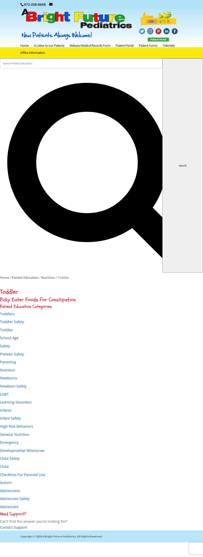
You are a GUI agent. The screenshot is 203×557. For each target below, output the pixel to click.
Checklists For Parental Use (22, 489)
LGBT (4, 409)
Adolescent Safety (15, 513)
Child (4, 481)
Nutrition (7, 384)
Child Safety (10, 473)
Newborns (8, 392)
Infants (5, 425)
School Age (9, 352)
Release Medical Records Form (90, 60)
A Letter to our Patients (49, 60)
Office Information (32, 68)
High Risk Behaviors (16, 441)
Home (24, 60)
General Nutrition (14, 449)
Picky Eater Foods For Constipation (38, 314)
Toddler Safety (12, 336)
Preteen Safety (12, 368)
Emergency (9, 457)
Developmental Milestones (22, 465)
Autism (6, 497)
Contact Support (13, 542)
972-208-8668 (35, 4)
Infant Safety (10, 432)
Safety (5, 360)
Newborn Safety (13, 400)
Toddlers (7, 328)
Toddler (6, 344)
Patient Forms (148, 60)
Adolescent (9, 521)
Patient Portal (124, 60)
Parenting (8, 376)
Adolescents (10, 505)
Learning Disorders (16, 416)
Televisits (169, 60)
